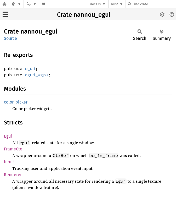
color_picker (15, 102)
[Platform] (31, 4)
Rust (114, 4)
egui (30, 68)
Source (10, 38)
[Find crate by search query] (154, 4)
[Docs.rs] (4, 4)
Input (9, 161)
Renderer (13, 174)
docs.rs (95, 4)
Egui (8, 136)
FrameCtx (13, 148)
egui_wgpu (36, 74)
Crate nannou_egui (84, 14)
